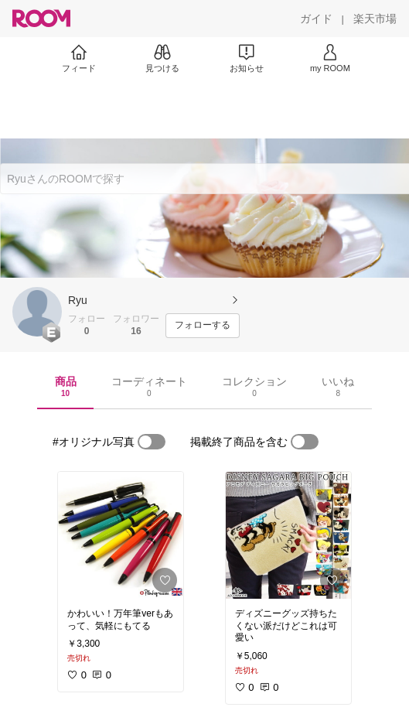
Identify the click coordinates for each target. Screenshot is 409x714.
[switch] (151, 441)
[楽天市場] (375, 19)
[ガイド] (316, 19)
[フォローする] (202, 325)
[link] (120, 535)
